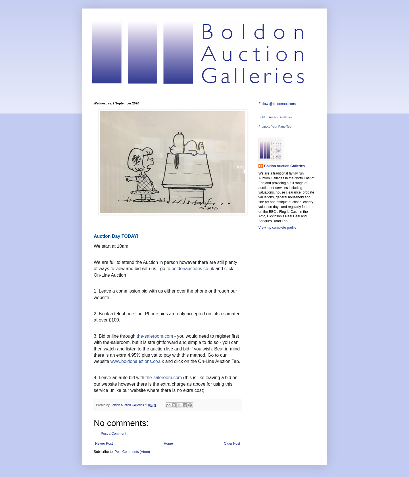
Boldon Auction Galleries (275, 117)
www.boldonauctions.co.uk (137, 361)
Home (168, 444)
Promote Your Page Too (274, 126)
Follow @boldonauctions (277, 104)
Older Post (232, 444)
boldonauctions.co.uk (193, 268)
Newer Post (104, 444)
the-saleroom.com (155, 336)
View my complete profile (277, 228)
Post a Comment (113, 434)
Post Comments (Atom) (132, 452)
